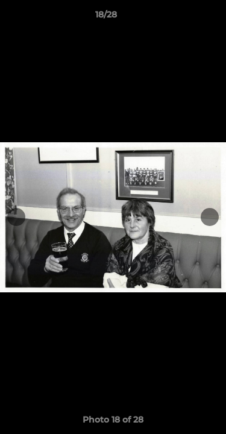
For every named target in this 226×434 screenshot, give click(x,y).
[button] (182, 17)
